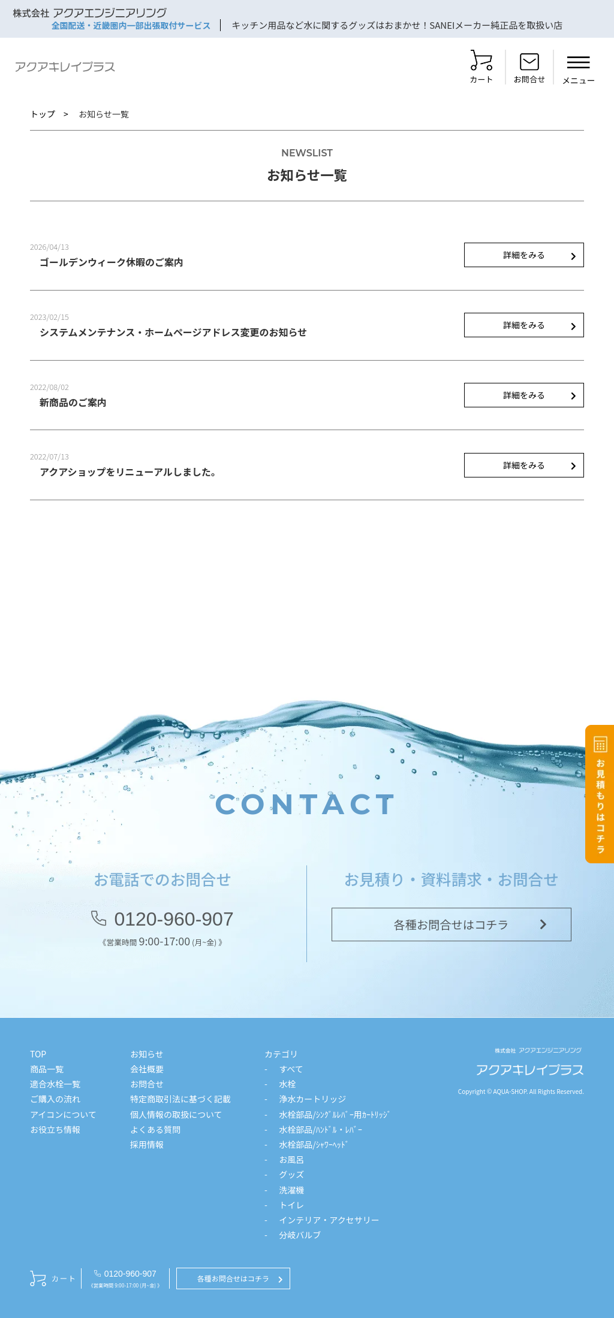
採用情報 (147, 1144)
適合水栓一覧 (55, 1084)
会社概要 (147, 1069)
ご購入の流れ (55, 1099)
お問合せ (147, 1084)
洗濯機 (291, 1190)
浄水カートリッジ (312, 1099)
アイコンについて (63, 1114)
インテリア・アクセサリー (329, 1220)
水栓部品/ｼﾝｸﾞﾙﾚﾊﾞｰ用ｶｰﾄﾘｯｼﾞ (335, 1114)
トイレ (291, 1205)
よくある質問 (155, 1129)
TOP (38, 1054)
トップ (42, 114)
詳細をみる (524, 255)
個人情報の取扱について (176, 1114)
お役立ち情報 (55, 1129)
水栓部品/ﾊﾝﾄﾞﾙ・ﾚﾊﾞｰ (320, 1129)
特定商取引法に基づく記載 (180, 1099)
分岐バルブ (300, 1235)
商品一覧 (47, 1069)
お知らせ (147, 1054)
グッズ (291, 1174)
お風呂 (291, 1159)
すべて (291, 1069)
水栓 (287, 1084)
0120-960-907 (173, 922)
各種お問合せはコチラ (451, 927)
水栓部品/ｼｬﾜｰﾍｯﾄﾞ (314, 1144)
